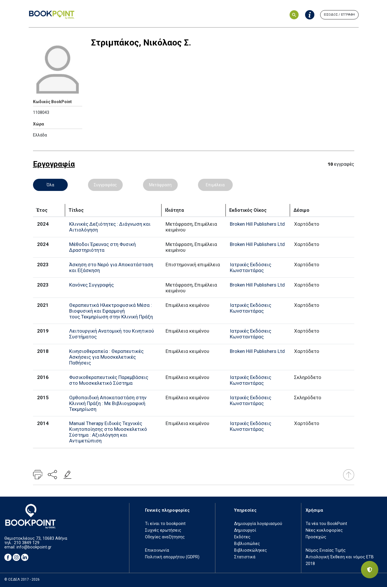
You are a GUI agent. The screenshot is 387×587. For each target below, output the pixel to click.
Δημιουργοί (245, 530)
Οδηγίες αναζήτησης (165, 537)
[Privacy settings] (369, 569)
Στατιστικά (244, 557)
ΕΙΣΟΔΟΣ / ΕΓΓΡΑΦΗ (339, 15)
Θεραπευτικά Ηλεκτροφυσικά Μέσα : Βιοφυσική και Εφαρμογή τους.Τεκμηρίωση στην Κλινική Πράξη (111, 311)
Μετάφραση (160, 185)
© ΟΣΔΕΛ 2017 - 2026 (22, 579)
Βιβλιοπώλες (247, 543)
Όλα (50, 185)
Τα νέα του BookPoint (326, 523)
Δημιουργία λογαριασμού (258, 523)
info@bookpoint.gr (34, 547)
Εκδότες (242, 537)
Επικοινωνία (157, 550)
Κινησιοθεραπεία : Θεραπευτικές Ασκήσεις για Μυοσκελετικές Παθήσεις (106, 357)
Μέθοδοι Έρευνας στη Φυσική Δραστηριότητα (102, 247)
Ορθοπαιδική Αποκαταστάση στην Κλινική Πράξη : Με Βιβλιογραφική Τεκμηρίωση (107, 403)
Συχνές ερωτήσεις (163, 530)
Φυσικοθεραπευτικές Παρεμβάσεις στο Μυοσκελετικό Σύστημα (108, 380)
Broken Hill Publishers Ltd (257, 224)
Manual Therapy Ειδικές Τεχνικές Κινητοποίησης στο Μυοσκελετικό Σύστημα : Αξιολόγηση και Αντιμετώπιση (108, 432)
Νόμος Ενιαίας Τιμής (326, 550)
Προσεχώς (316, 537)
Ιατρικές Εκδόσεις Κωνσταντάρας (250, 267)
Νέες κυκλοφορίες (324, 530)
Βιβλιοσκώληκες (250, 550)
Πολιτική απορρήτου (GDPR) (172, 557)
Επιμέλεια (215, 185)
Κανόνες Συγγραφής (91, 285)
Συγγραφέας (105, 185)
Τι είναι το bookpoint (165, 523)
